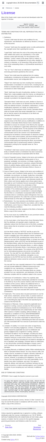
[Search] (38, 2)
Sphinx (13, 439)
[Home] (3, 8)
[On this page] (43, 2)
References (9, 8)
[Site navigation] (3, 2)
